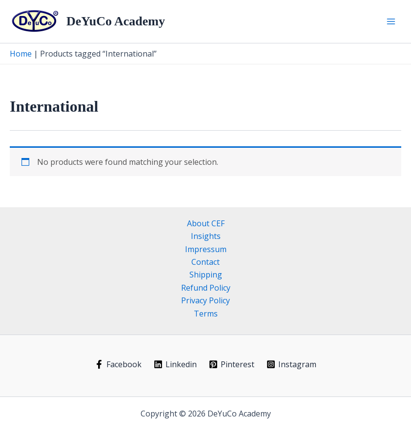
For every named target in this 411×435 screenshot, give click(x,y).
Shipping (205, 274)
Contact (205, 262)
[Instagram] (291, 364)
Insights (206, 236)
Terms (206, 313)
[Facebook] (118, 364)
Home (21, 53)
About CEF (206, 223)
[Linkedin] (175, 364)
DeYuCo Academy (115, 21)
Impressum (205, 249)
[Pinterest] (232, 364)
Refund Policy (205, 287)
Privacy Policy (205, 300)
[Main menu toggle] (391, 21)
